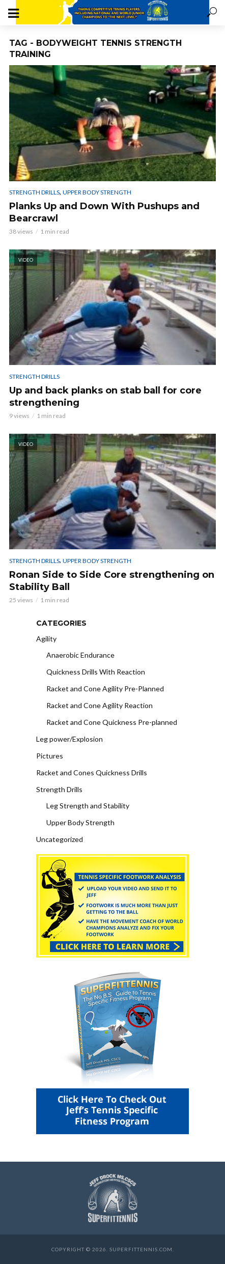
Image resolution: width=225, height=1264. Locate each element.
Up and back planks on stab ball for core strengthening (105, 396)
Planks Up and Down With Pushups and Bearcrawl (104, 212)
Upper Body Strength (97, 192)
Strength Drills (34, 192)
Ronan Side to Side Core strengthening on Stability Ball (111, 581)
